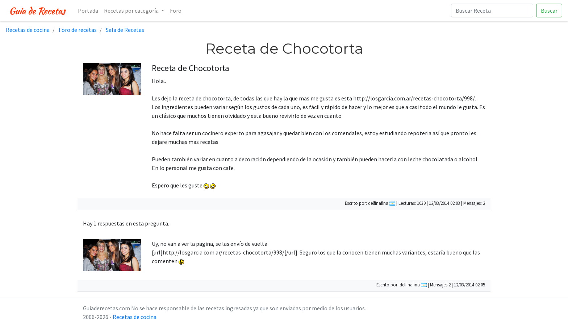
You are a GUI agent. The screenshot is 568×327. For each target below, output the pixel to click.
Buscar (549, 10)
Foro (175, 10)
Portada (88, 10)
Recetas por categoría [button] (132, 10)
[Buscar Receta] (492, 10)
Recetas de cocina (134, 316)
